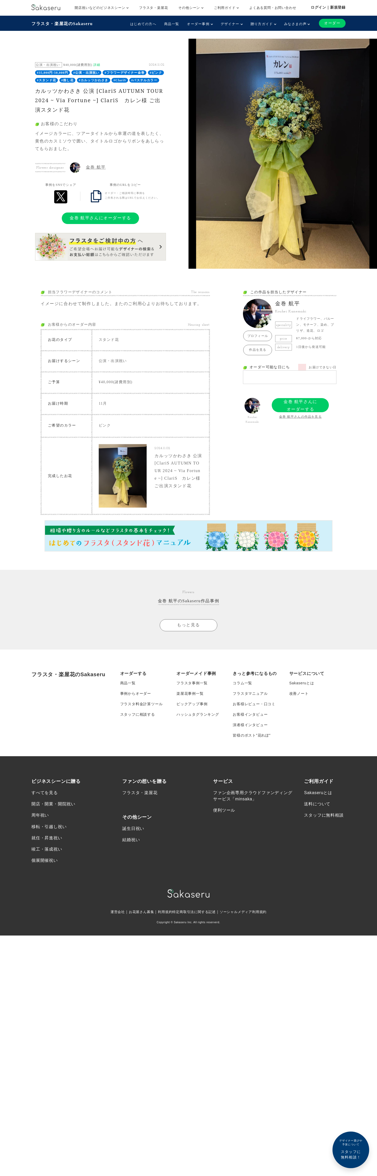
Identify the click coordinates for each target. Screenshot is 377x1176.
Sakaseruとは (301, 683)
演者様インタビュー (250, 725)
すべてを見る (44, 792)
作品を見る (257, 350)
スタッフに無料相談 (323, 815)
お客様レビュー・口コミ (254, 704)
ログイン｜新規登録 (328, 7)
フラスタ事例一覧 (191, 683)
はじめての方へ (143, 24)
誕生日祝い (133, 828)
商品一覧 (171, 24)
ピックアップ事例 (191, 704)
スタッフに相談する (137, 714)
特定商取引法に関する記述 (194, 912)
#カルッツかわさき (93, 80)
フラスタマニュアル (250, 693)
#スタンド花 (46, 80)
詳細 (96, 65)
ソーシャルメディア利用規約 (246, 912)
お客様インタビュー (250, 714)
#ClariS (120, 80)
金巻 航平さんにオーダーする (100, 218)
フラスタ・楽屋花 (153, 8)
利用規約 (163, 912)
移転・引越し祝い (48, 826)
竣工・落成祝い (46, 849)
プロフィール (257, 336)
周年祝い (40, 815)
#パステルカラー (144, 80)
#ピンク (156, 72)
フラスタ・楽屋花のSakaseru (62, 23)
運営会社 (113, 912)
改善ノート (299, 693)
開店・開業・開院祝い (53, 804)
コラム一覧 (242, 683)
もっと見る (188, 625)
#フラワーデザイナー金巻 (125, 72)
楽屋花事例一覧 (190, 693)
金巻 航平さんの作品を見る (300, 416)
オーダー (332, 23)
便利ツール (224, 810)
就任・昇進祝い (46, 838)
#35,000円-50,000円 (52, 72)
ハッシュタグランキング (197, 714)
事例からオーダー (135, 693)
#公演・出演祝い (86, 72)
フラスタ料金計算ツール (141, 704)
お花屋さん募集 (138, 912)
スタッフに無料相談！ (350, 1149)
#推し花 (67, 80)
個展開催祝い (44, 860)
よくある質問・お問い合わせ (272, 8)
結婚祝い (131, 839)
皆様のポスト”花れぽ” (251, 735)
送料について (317, 804)
